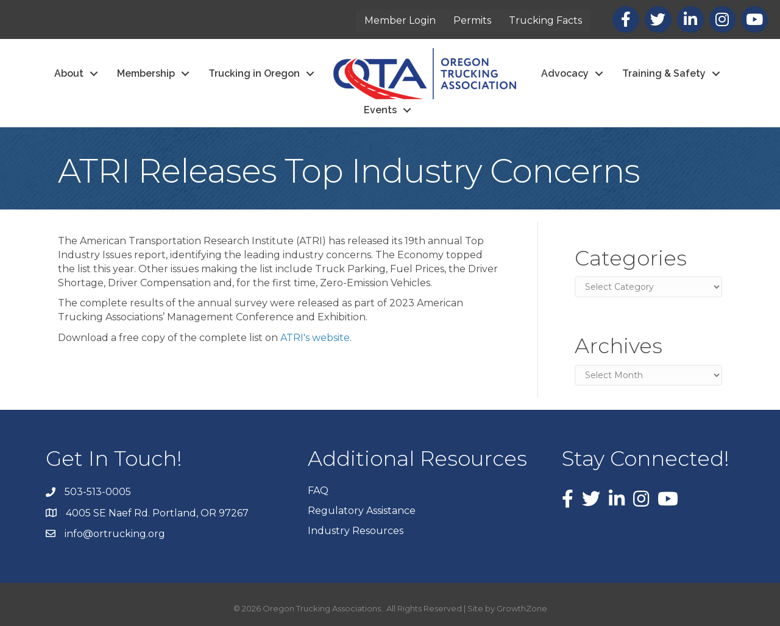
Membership (146, 73)
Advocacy (565, 73)
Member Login (400, 20)
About (68, 73)
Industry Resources (355, 530)
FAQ (318, 490)
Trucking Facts (545, 20)
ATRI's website (315, 337)
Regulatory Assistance (362, 510)
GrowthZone (522, 608)
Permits (472, 20)
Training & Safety (664, 73)
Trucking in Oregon (254, 73)
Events (380, 110)
